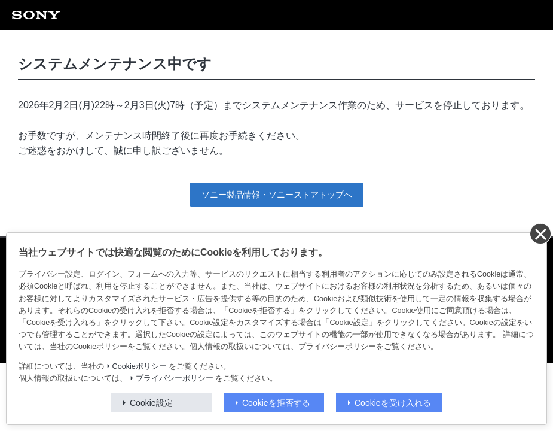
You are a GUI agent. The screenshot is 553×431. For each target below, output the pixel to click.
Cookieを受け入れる (393, 403)
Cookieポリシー (139, 366)
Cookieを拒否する (276, 403)
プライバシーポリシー (174, 378)
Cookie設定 (151, 403)
